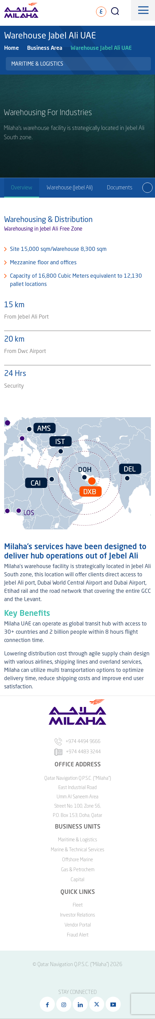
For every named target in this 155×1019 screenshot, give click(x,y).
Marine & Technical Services (77, 849)
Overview (21, 187)
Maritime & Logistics (37, 63)
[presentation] (147, 187)
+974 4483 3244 (77, 751)
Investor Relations (77, 915)
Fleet (78, 905)
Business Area (44, 47)
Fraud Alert (77, 935)
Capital (77, 879)
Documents (119, 187)
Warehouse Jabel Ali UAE (101, 47)
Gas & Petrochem (77, 869)
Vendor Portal (77, 925)
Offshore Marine (77, 859)
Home (11, 47)
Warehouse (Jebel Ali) (70, 187)
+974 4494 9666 (77, 741)
